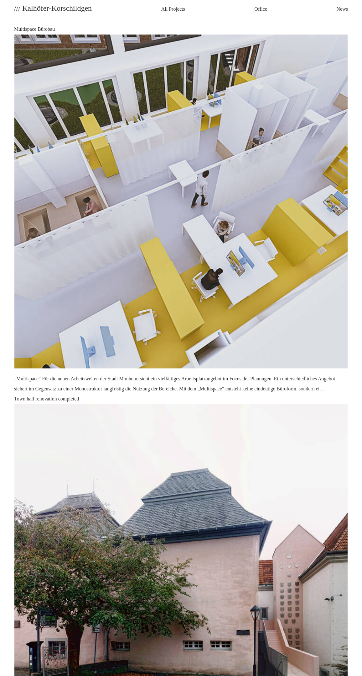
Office (260, 9)
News (342, 9)
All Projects (173, 9)
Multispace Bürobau (181, 210)
